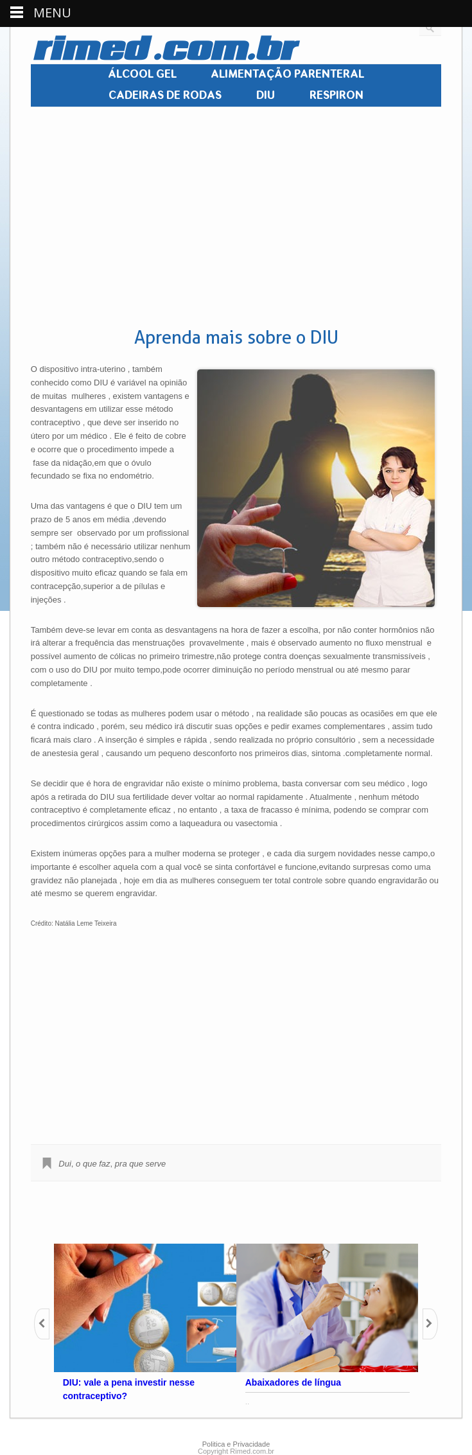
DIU (265, 96)
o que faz (93, 1163)
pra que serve (140, 1163)
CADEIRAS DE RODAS (165, 96)
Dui (64, 1163)
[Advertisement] (235, 218)
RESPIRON (336, 96)
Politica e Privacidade (236, 1444)
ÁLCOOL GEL (142, 74)
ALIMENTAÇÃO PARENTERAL (287, 74)
